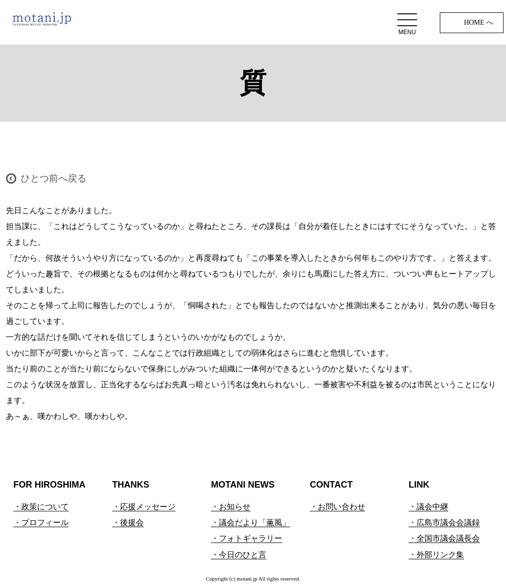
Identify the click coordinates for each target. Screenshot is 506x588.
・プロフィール (41, 522)
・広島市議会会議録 (444, 522)
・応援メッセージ (143, 506)
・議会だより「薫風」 (250, 522)
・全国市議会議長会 (444, 538)
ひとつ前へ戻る (53, 178)
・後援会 (128, 522)
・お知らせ (231, 506)
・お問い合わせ (337, 506)
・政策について (41, 506)
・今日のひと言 (238, 554)
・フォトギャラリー (246, 538)
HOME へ (478, 22)
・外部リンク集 (436, 554)
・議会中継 (428, 506)
